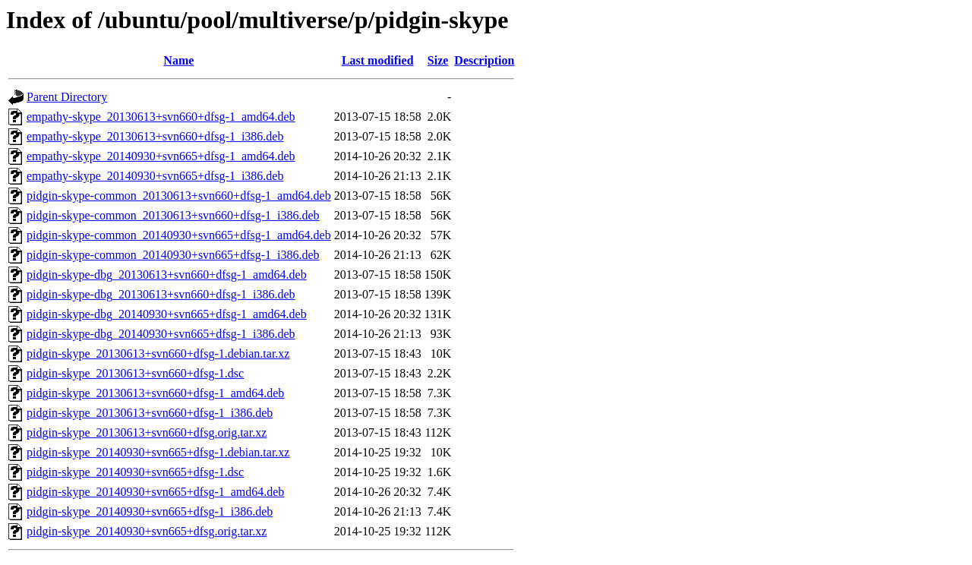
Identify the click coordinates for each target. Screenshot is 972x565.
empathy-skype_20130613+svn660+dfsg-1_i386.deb (155, 136)
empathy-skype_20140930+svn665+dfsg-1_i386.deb (155, 175)
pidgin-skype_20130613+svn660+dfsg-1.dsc (135, 373)
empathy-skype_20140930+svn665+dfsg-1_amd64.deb (161, 156)
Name (178, 60)
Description (484, 60)
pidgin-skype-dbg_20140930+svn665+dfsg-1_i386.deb (161, 333)
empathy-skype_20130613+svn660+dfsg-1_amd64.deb (161, 116)
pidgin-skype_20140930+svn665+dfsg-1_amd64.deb (155, 491)
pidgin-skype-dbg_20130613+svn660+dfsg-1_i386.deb (161, 294)
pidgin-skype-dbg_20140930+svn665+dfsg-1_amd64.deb (167, 314)
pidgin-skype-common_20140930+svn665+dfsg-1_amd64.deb (179, 235)
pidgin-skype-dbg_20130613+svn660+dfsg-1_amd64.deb (167, 274)
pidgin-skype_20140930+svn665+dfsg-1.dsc (135, 472)
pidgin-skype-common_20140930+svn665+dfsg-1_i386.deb (173, 254)
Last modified (378, 60)
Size (438, 60)
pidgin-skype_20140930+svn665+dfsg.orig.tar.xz (147, 531)
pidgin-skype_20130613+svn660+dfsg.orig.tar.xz (147, 432)
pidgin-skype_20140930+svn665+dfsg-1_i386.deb (150, 511)
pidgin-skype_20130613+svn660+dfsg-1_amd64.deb (155, 393)
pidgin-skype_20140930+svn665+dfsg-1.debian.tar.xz (158, 452)
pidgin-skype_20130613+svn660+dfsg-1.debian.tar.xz (158, 353)
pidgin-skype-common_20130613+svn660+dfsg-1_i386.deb (173, 215)
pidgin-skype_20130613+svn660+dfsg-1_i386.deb (150, 412)
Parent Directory (67, 96)
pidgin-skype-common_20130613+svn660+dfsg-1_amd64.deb (179, 195)
